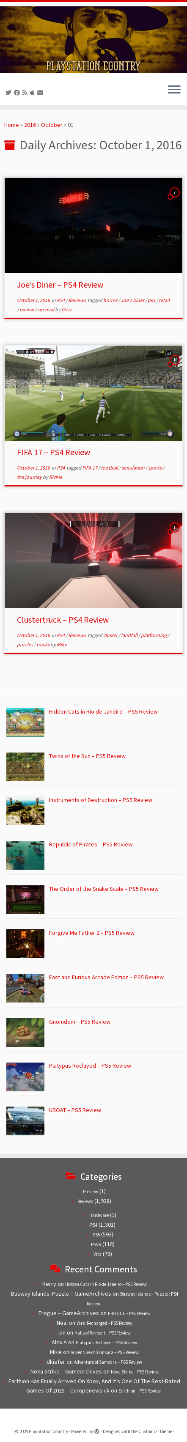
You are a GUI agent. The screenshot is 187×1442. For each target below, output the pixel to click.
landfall (129, 635)
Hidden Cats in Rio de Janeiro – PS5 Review (106, 1284)
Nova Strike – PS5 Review (135, 1372)
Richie (55, 477)
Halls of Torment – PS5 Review (102, 1333)
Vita (98, 1254)
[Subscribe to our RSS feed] (26, 92)
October (52, 125)
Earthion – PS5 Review (139, 1391)
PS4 (61, 300)
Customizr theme (155, 1431)
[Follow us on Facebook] (18, 92)
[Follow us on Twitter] (10, 92)
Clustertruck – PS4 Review (63, 619)
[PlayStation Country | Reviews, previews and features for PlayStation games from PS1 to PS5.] (93, 39)
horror (110, 300)
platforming (154, 635)
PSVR (96, 1244)
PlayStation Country (48, 1431)
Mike (62, 644)
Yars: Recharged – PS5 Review (104, 1323)
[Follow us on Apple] (33, 92)
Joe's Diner (133, 300)
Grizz (66, 309)
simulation (133, 467)
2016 (30, 125)
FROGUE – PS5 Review (129, 1313)
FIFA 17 (90, 467)
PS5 (96, 1235)
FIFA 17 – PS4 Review (53, 452)
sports (155, 467)
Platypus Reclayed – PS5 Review (106, 1343)
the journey (30, 477)
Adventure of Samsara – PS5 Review (105, 1352)
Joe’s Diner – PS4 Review (60, 284)
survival (46, 309)
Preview (90, 1192)
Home (11, 125)
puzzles (25, 644)
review (27, 309)
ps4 (152, 300)
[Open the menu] (174, 90)
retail (164, 300)
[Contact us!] (41, 92)
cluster (110, 635)
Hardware (99, 1215)
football (110, 467)
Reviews (77, 300)
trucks (43, 644)
